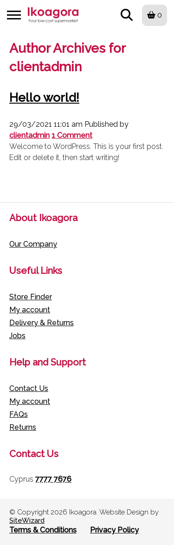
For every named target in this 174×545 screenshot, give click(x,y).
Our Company (33, 244)
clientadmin (29, 135)
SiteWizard (27, 520)
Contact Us (28, 388)
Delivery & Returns (41, 322)
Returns (22, 427)
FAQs (18, 414)
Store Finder (30, 296)
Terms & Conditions (43, 530)
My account (29, 309)
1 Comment (72, 135)
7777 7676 (53, 479)
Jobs (17, 335)
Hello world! (44, 98)
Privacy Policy (114, 530)
